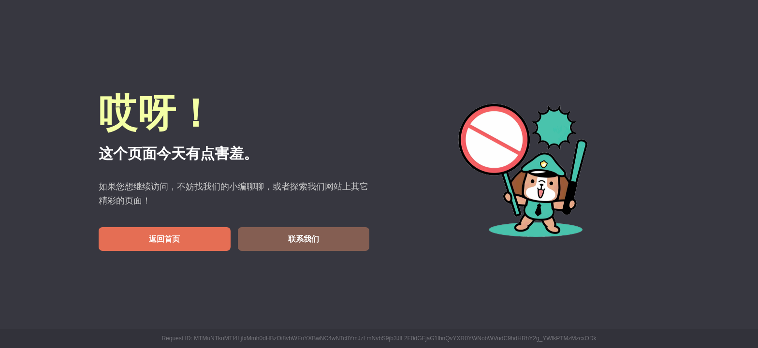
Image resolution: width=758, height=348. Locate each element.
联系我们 (303, 239)
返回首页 (164, 239)
